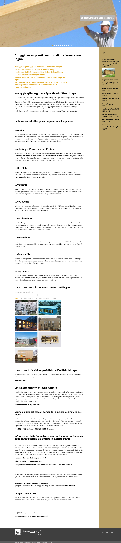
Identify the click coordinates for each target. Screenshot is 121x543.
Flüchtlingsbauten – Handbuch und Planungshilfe (33, 516)
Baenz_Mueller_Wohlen (110, 88)
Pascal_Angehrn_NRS (109, 93)
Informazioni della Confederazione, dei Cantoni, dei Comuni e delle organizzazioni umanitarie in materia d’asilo (41, 83)
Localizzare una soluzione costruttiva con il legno (35, 69)
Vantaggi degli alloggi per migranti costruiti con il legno (38, 67)
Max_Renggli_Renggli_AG (110, 109)
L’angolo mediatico (23, 87)
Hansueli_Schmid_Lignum (110, 119)
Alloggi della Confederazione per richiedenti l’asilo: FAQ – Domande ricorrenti (43, 465)
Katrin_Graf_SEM (107, 83)
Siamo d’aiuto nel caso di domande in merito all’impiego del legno (40, 78)
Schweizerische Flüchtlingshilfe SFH (28, 461)
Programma (106, 80)
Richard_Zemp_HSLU (108, 98)
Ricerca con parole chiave (24, 292)
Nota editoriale (107, 533)
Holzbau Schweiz (21, 380)
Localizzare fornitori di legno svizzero (30, 75)
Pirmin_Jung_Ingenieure (110, 104)
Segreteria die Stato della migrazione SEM (30, 458)
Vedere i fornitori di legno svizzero (27, 404)
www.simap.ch (69, 486)
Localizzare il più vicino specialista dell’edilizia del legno (39, 72)
